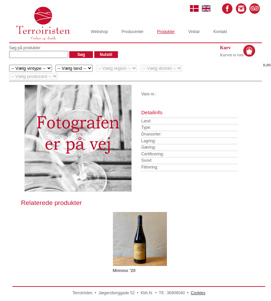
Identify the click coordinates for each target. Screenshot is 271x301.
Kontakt (220, 31)
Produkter (166, 31)
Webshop (99, 31)
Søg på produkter (25, 48)
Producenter (132, 31)
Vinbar (194, 31)
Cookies (198, 293)
